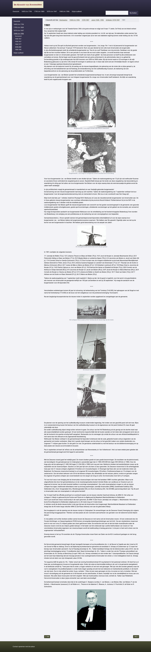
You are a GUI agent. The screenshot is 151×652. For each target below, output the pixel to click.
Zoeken (133, 13)
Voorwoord (18, 36)
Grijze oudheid (77, 11)
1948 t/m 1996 (64, 11)
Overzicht (16, 11)
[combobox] (117, 13)
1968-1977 (18, 44)
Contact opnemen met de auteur (24, 646)
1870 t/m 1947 (52, 11)
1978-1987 (18, 47)
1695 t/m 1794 (27, 11)
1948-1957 (18, 39)
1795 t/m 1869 (39, 11)
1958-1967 (18, 41)
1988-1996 (18, 49)
